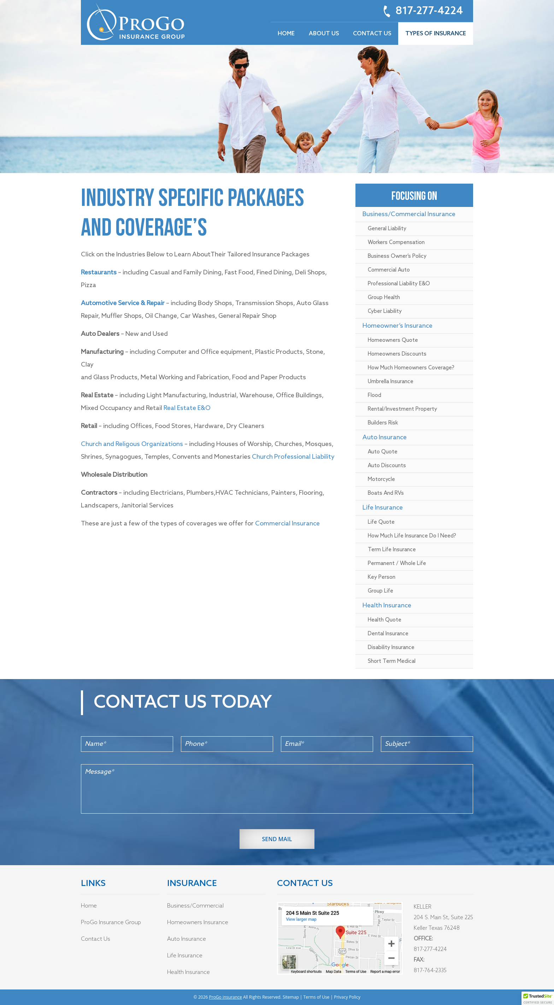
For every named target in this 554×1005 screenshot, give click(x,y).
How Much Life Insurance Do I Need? (412, 536)
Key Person (381, 577)
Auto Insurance (186, 939)
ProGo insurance (225, 997)
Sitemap (291, 997)
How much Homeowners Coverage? (411, 368)
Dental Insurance (388, 634)
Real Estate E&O (186, 408)
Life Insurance (383, 508)
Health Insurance (387, 605)
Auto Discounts (387, 466)
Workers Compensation (396, 242)
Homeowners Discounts (397, 354)
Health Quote (384, 620)
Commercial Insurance (287, 524)
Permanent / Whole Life (397, 563)
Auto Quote (382, 452)
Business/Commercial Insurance (409, 214)
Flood (374, 395)
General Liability (387, 229)
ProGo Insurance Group (111, 922)
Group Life (380, 591)
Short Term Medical (392, 661)
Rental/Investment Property (402, 409)
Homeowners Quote (393, 340)
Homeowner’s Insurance (397, 326)
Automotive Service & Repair (123, 303)
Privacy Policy (347, 997)
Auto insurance (385, 437)
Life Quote (381, 522)
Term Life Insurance (392, 550)
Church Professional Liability (293, 457)
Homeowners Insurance (197, 922)
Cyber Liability (385, 311)
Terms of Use (316, 997)
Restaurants (99, 272)
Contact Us (95, 939)
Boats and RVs (386, 493)
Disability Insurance (391, 647)
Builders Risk (383, 423)
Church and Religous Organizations (132, 444)
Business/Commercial (195, 906)
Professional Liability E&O (399, 284)
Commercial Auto (389, 270)
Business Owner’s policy (397, 256)
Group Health (384, 298)
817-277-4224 (429, 11)
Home (89, 906)
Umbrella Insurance (390, 382)
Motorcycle (381, 479)
